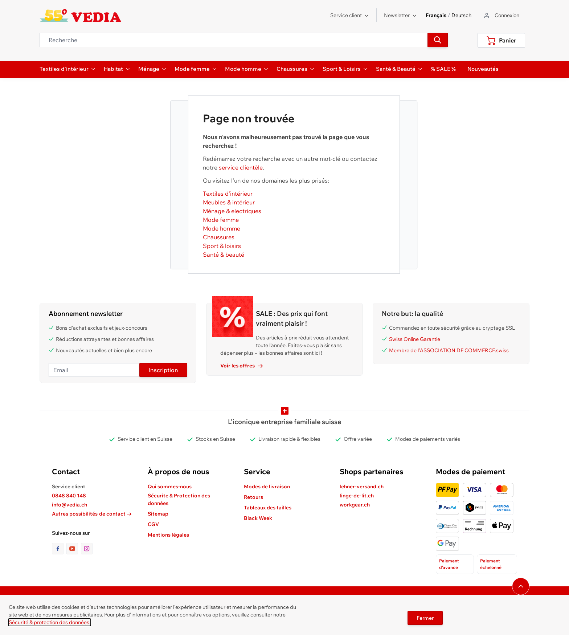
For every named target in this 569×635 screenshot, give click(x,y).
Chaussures (218, 237)
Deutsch (461, 15)
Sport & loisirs (222, 245)
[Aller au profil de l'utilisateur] (501, 15)
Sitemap (158, 513)
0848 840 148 (69, 495)
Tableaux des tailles (267, 507)
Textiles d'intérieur (228, 193)
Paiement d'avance (449, 564)
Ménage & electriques (232, 211)
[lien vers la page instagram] (87, 548)
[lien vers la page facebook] (59, 548)
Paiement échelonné (491, 564)
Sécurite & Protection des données (179, 499)
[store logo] (80, 15)
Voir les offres (241, 365)
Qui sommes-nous (170, 486)
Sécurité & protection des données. (49, 622)
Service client (349, 15)
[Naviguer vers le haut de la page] (520, 586)
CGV (153, 524)
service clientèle (241, 167)
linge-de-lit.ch (357, 495)
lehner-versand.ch (362, 486)
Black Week (258, 518)
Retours (253, 497)
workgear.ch (355, 504)
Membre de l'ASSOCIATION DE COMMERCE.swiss (449, 350)
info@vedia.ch (69, 504)
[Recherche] (437, 40)
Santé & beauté (223, 254)
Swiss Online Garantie (414, 339)
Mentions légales (168, 535)
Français (436, 15)
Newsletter (400, 15)
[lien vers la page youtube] (73, 548)
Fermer (425, 618)
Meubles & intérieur (229, 202)
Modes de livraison (267, 486)
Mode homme (221, 228)
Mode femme (221, 219)
